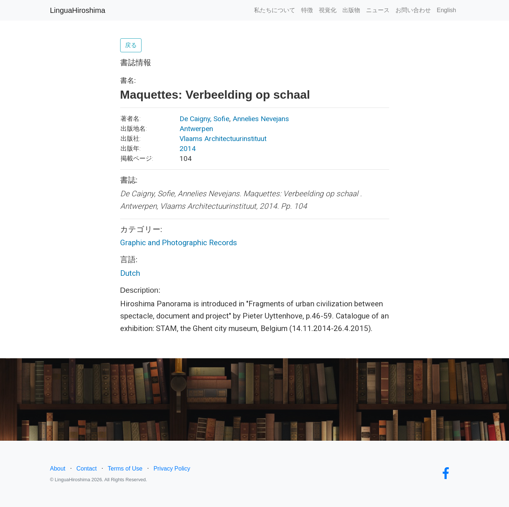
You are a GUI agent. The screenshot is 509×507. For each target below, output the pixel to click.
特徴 (307, 10)
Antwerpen (196, 128)
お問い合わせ (413, 10)
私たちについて (274, 10)
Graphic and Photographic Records (178, 242)
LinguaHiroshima (77, 10)
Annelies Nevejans (261, 119)
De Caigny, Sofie (204, 119)
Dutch (130, 273)
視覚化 (328, 10)
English (446, 10)
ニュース (378, 10)
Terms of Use (125, 468)
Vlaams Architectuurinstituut (222, 138)
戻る (131, 45)
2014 (187, 148)
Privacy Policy (171, 468)
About (58, 468)
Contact (86, 468)
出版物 (351, 10)
